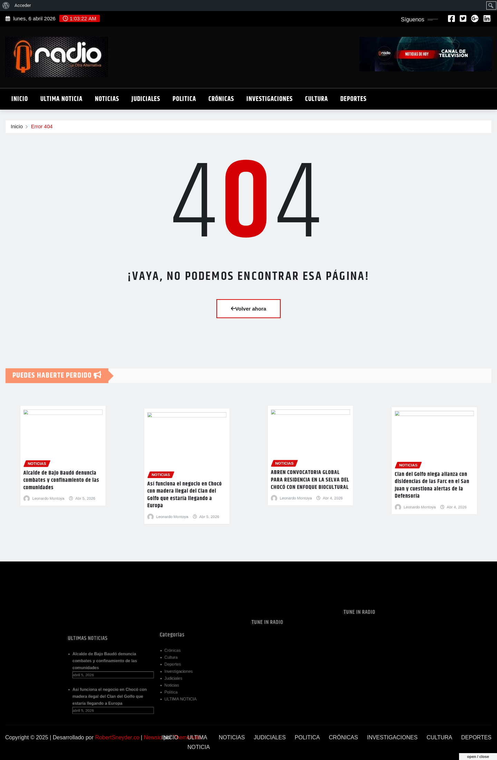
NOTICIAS (107, 99)
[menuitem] (6, 5)
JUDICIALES (145, 99)
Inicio (17, 126)
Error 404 (42, 126)
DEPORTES (353, 99)
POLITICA (184, 99)
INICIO (19, 99)
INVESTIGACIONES (269, 99)
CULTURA (316, 99)
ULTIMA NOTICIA (61, 99)
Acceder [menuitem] (22, 5)
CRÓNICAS (221, 99)
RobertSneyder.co (117, 737)
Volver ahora (248, 309)
